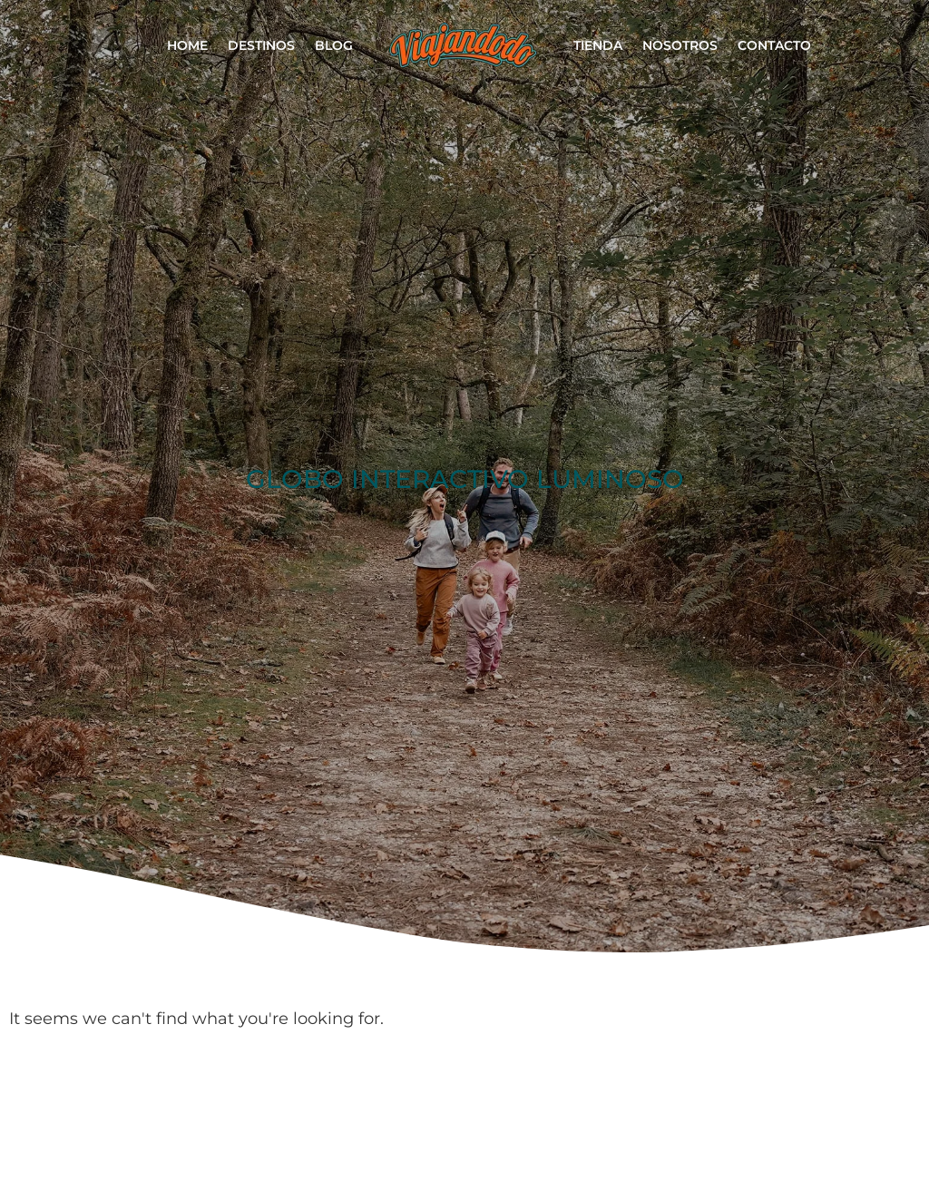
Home (187, 45)
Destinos (261, 45)
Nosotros (680, 45)
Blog (334, 45)
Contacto (774, 45)
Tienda (597, 45)
